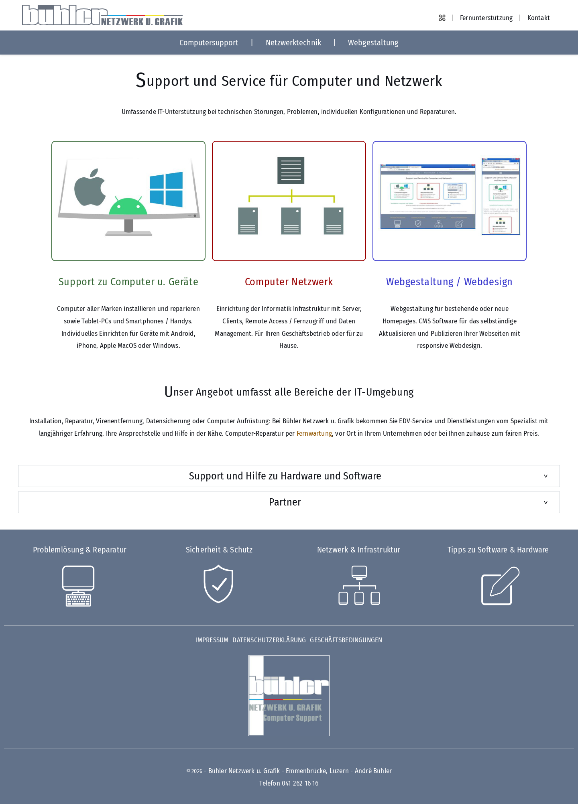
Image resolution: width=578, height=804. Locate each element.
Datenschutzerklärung (269, 640)
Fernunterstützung (486, 18)
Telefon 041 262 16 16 (288, 783)
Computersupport (208, 42)
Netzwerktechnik (293, 42)
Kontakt (538, 18)
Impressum (212, 640)
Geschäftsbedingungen (346, 640)
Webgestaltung (373, 42)
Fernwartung (314, 433)
